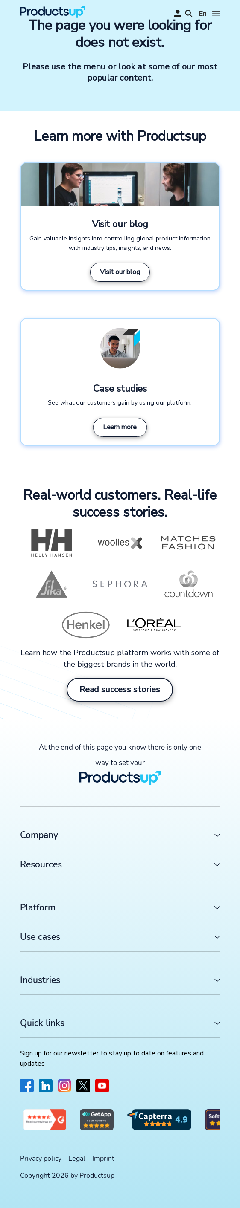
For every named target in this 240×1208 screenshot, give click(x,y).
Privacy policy (40, 1158)
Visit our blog (120, 272)
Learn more (120, 427)
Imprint (103, 1158)
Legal (76, 1158)
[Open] (216, 13)
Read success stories (119, 689)
